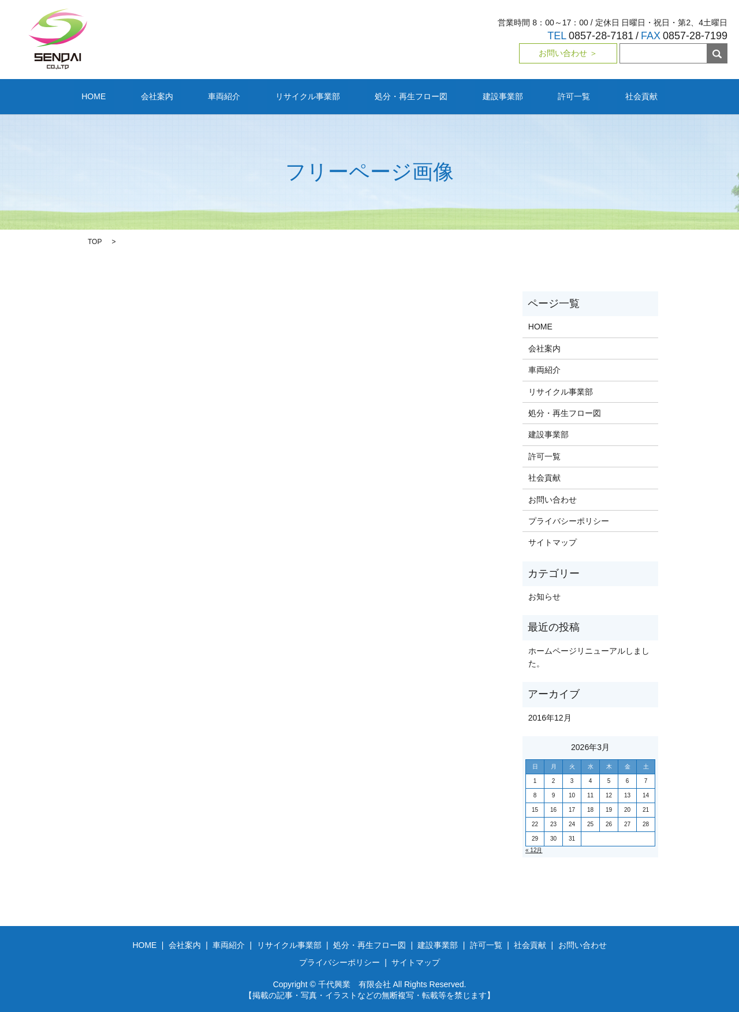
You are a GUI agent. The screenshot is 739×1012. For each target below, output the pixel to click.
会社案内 (196, 95)
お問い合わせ (552, 498)
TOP (95, 241)
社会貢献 (587, 95)
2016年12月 (550, 716)
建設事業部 (479, 95)
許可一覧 (535, 95)
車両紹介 (248, 95)
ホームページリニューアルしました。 (589, 656)
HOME (148, 95)
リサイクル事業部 (315, 95)
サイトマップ (552, 541)
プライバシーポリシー (568, 520)
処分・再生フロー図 (403, 95)
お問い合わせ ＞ (568, 53)
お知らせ (544, 596)
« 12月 (533, 849)
